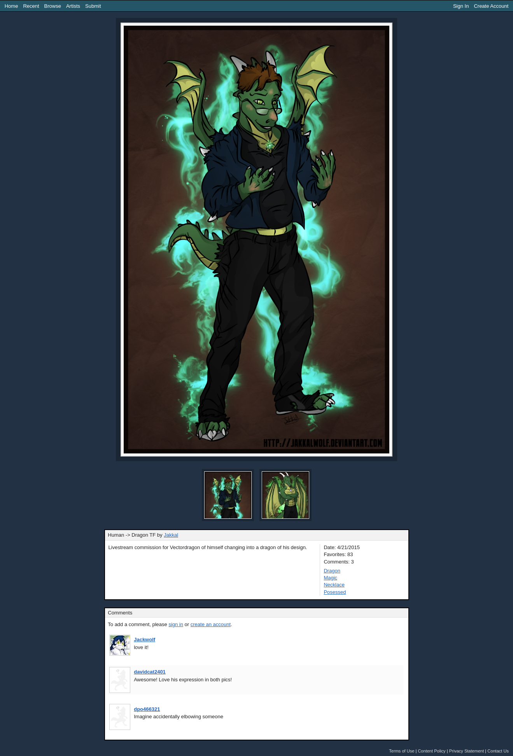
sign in (175, 624)
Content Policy (431, 751)
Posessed (335, 592)
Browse (52, 6)
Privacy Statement (466, 751)
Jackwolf (144, 639)
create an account (211, 624)
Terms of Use (401, 751)
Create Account (491, 6)
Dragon (332, 571)
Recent (31, 6)
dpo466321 (147, 709)
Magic (330, 578)
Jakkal (171, 535)
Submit (93, 6)
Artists (73, 6)
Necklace (334, 585)
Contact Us (498, 751)
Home (11, 6)
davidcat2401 (150, 672)
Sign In (461, 6)
